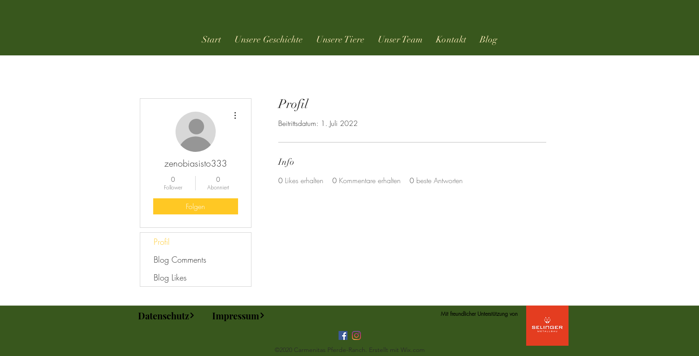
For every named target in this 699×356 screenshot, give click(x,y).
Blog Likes (170, 277)
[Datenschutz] (167, 315)
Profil (162, 241)
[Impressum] (239, 315)
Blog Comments (180, 259)
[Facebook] (343, 335)
